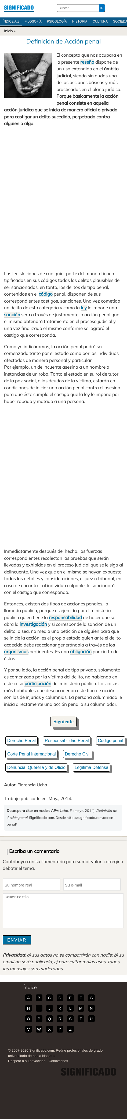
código (46, 294)
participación (37, 683)
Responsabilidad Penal (67, 740)
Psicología (57, 21)
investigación (33, 624)
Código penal (110, 740)
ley (84, 307)
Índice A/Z (11, 21)
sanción (12, 314)
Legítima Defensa (91, 767)
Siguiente (63, 721)
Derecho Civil (77, 754)
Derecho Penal (21, 740)
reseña (87, 62)
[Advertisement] (63, 198)
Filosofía (33, 21)
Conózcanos (58, 1061)
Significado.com (19, 8)
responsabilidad (65, 617)
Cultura (100, 21)
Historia (79, 21)
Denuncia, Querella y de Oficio (36, 767)
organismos (16, 651)
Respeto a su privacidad (26, 1061)
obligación (81, 651)
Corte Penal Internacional (31, 754)
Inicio (8, 30)
